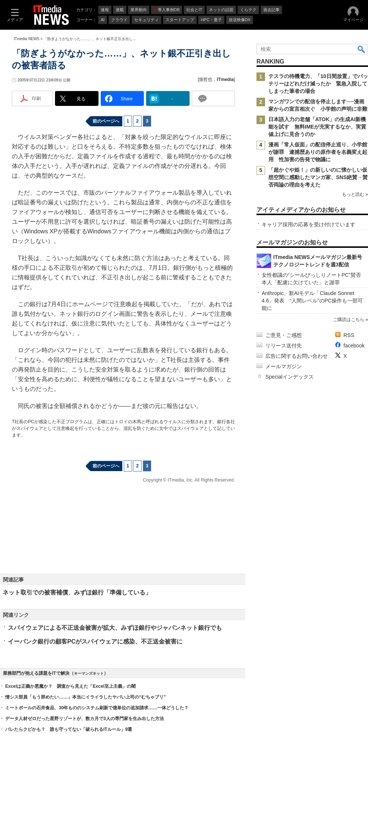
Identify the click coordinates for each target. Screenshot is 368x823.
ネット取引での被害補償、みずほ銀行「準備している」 (77, 592)
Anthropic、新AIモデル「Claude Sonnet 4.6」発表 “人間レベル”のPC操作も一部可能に (312, 300)
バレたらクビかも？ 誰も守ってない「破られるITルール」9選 (68, 729)
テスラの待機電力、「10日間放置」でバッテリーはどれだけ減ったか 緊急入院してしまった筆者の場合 (318, 83)
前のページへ (106, 121)
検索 (361, 49)
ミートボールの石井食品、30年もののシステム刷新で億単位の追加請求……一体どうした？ (96, 707)
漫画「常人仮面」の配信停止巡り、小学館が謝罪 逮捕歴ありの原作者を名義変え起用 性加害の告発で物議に (317, 152)
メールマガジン (283, 366)
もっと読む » (355, 194)
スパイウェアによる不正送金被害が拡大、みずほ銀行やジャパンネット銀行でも (115, 628)
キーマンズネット (89, 673)
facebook (354, 346)
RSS (348, 335)
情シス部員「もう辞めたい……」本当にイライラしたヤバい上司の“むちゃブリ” (85, 697)
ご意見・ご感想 (283, 335)
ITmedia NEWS (26, 39)
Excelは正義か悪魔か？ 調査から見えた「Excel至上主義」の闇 (70, 686)
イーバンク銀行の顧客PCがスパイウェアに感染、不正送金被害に (95, 641)
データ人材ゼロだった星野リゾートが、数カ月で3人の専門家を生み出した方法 (84, 718)
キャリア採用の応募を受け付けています (308, 224)
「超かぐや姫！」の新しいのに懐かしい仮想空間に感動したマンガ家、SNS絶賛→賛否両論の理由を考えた (318, 177)
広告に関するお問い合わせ (296, 356)
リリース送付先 (283, 346)
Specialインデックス (289, 377)
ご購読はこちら (348, 319)
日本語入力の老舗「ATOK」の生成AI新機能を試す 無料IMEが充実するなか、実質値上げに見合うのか (317, 126)
